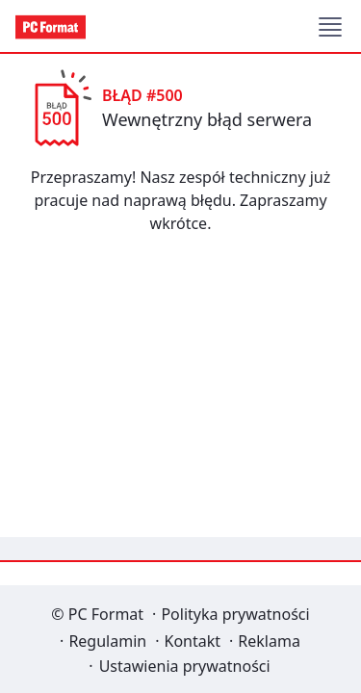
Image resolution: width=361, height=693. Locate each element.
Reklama (269, 641)
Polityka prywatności (235, 614)
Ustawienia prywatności (185, 666)
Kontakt (192, 641)
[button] (330, 27)
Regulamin (107, 641)
